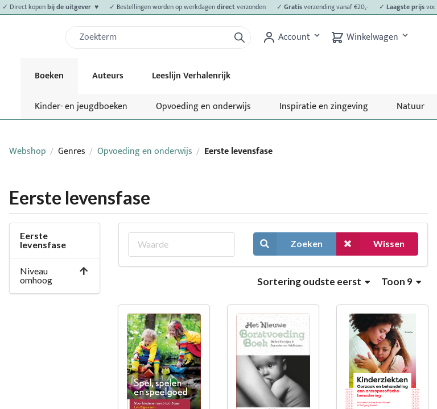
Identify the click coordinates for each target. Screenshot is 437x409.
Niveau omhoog (54, 275)
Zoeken (288, 244)
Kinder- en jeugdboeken (81, 106)
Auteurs (107, 76)
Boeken (49, 76)
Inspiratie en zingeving (323, 106)
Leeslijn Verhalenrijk (191, 76)
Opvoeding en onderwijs (203, 106)
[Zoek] (152, 37)
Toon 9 (401, 281)
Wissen (370, 244)
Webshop (27, 151)
